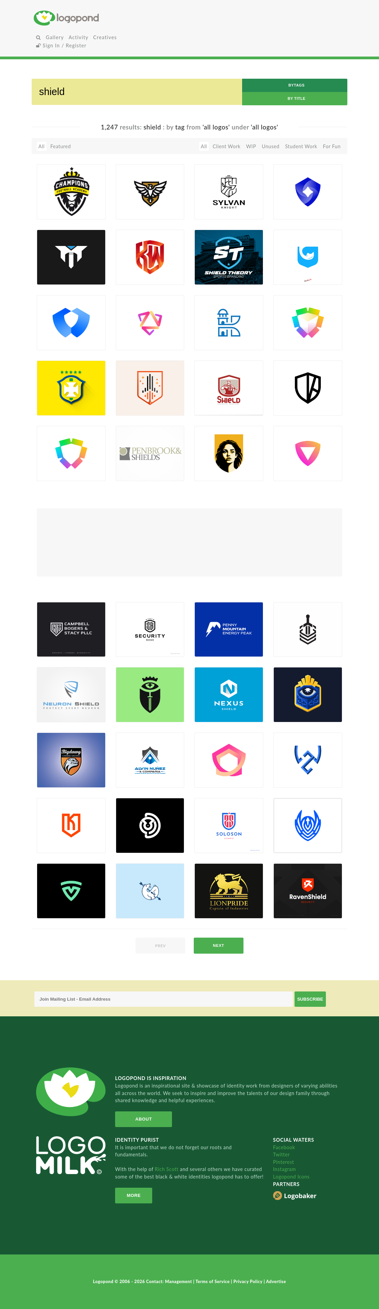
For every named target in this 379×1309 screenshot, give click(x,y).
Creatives (105, 37)
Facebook (284, 1147)
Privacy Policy (248, 1281)
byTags (296, 85)
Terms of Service (213, 1281)
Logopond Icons (291, 1177)
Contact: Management (169, 1281)
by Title (296, 98)
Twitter (281, 1154)
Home (86, 18)
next (218, 945)
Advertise (276, 1281)
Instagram (284, 1169)
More (134, 1195)
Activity (79, 37)
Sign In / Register (61, 45)
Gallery (55, 37)
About (143, 1119)
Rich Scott (167, 1169)
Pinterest (283, 1162)
